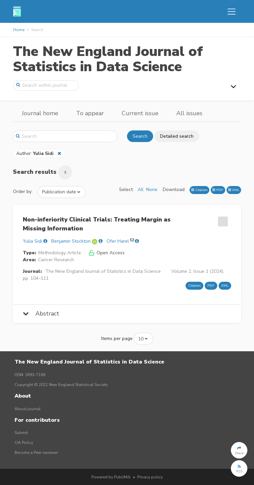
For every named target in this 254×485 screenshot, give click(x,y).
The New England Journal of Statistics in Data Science (108, 59)
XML (233, 189)
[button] (239, 450)
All (141, 189)
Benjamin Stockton (71, 241)
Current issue (140, 113)
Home (18, 29)
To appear (90, 113)
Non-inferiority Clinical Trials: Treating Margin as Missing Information (97, 224)
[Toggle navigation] (231, 11)
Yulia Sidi (32, 241)
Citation (199, 189)
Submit (21, 432)
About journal (28, 409)
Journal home (40, 113)
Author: (35, 153)
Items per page (117, 338)
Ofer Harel (117, 241)
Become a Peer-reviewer (36, 452)
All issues (189, 113)
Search (140, 136)
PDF (217, 189)
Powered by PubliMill (111, 477)
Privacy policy (150, 477)
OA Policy (24, 442)
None (151, 189)
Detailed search (176, 136)
